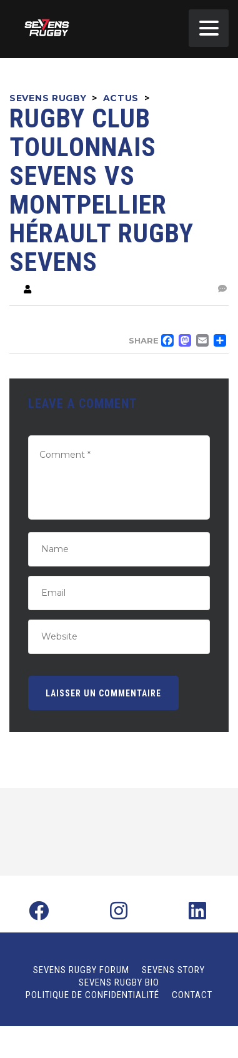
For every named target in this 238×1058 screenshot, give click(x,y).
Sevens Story (173, 970)
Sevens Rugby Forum (81, 970)
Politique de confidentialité (92, 995)
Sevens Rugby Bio (119, 982)
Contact (192, 995)
